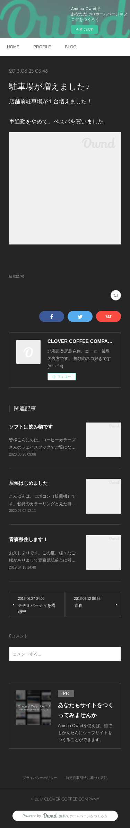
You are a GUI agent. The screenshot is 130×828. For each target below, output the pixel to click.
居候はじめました (28, 483)
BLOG (70, 47)
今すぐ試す (84, 29)
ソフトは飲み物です (31, 426)
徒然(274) (16, 276)
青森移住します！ (28, 539)
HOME (13, 47)
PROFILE (42, 47)
